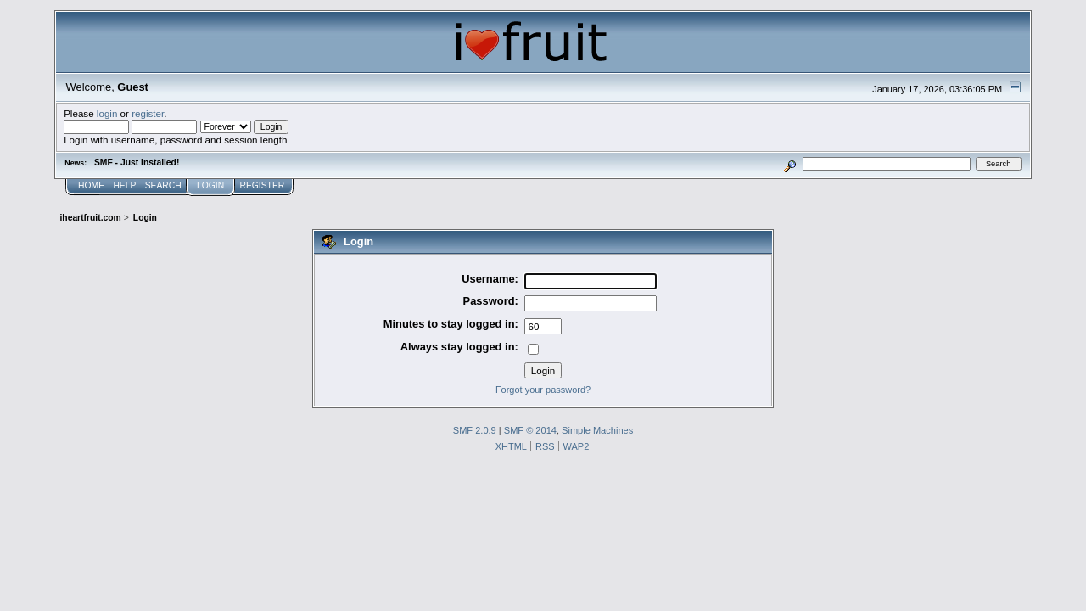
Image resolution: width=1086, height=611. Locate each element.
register (148, 113)
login (107, 113)
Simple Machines (597, 430)
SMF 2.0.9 (474, 430)
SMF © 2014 (530, 430)
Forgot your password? (543, 389)
